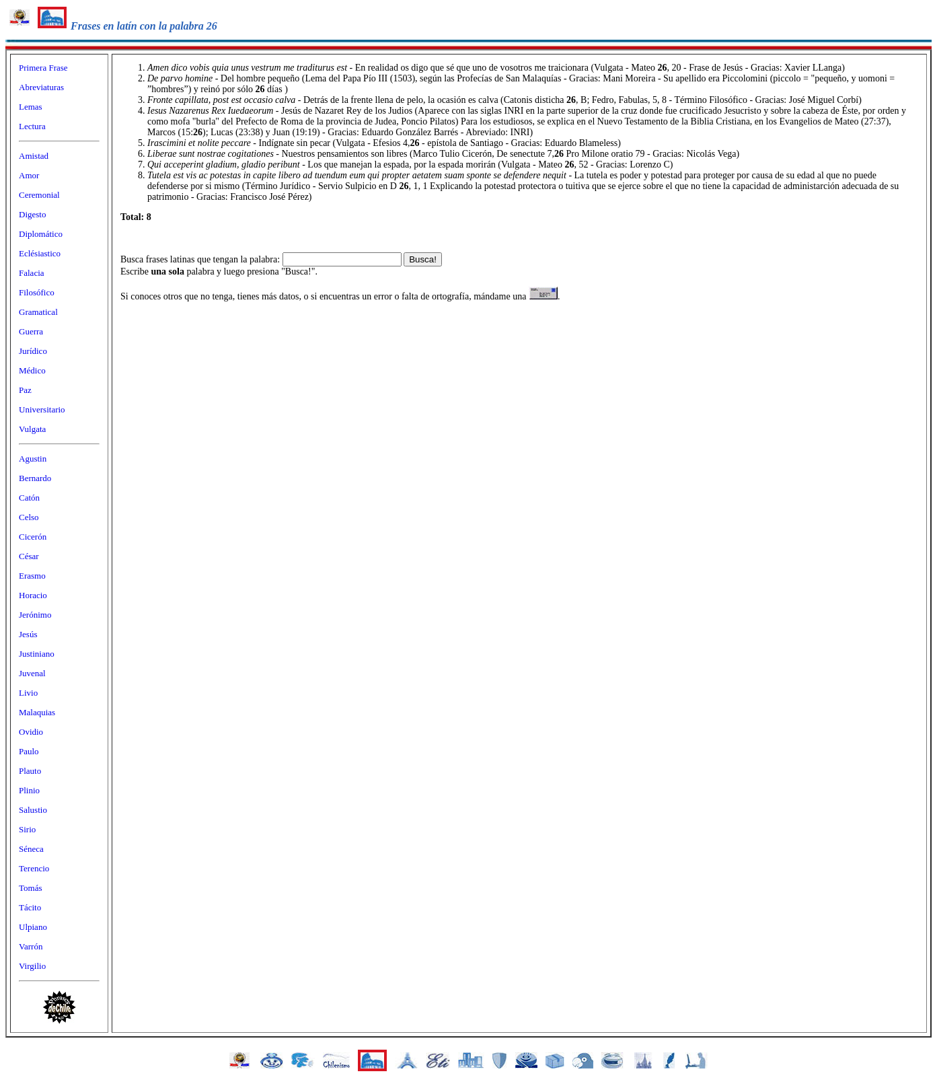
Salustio (33, 810)
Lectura (32, 126)
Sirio (27, 829)
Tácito (30, 907)
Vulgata (32, 429)
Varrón (30, 946)
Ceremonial (39, 195)
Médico (32, 370)
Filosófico (36, 292)
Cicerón (32, 537)
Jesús (28, 634)
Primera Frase (43, 68)
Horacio (33, 595)
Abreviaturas (41, 87)
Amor (29, 175)
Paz (25, 390)
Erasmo (32, 576)
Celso (29, 517)
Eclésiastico (40, 253)
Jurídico (33, 351)
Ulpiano (33, 927)
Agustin (32, 459)
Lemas (30, 107)
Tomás (30, 888)
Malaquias (37, 712)
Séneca (31, 849)
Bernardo (35, 478)
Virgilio (32, 966)
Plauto (30, 771)
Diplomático (41, 234)
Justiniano (36, 654)
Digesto (32, 214)
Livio (28, 693)
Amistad (33, 156)
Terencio (34, 868)
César (29, 556)
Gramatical (38, 312)
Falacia (31, 273)
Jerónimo (35, 615)
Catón (29, 498)
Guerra (31, 331)
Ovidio (31, 732)
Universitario (42, 409)
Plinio (29, 790)
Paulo (29, 751)
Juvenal (32, 673)
